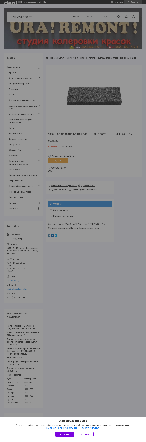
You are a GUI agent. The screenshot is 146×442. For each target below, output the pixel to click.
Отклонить (85, 434)
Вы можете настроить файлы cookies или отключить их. (72, 428)
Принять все (64, 434)
